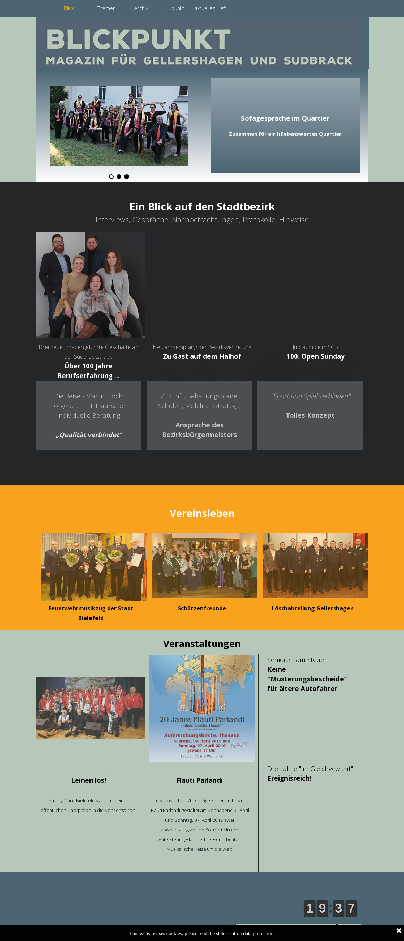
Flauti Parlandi (200, 780)
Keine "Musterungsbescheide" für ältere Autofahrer (307, 679)
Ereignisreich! (289, 778)
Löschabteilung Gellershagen (313, 608)
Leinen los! (88, 780)
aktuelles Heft (210, 8)
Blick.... (71, 8)
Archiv (141, 8)
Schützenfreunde (202, 608)
